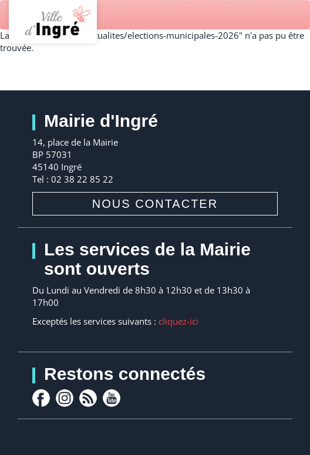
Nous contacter (155, 203)
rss (88, 398)
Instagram (64, 398)
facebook (41, 398)
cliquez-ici (178, 321)
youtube (111, 398)
